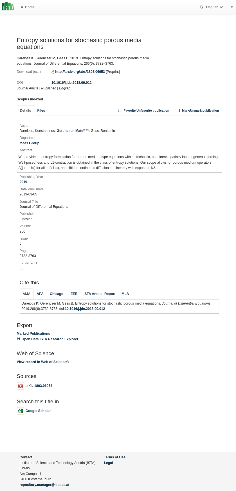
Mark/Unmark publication (197, 110)
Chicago (56, 294)
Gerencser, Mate (73, 131)
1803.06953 (43, 386)
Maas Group (29, 143)
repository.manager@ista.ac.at (44, 485)
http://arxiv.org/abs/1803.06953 (80, 72)
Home (27, 7)
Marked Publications (33, 333)
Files (41, 110)
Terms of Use (114, 457)
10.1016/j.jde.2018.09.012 (71, 83)
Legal (108, 463)
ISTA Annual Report (99, 294)
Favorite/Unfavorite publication (143, 110)
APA (40, 294)
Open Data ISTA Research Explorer (47, 339)
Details (25, 110)
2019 (23, 182)
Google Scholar (34, 411)
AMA (27, 294)
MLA (125, 294)
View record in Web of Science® (43, 362)
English (212, 7)
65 (22, 268)
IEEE (73, 294)
